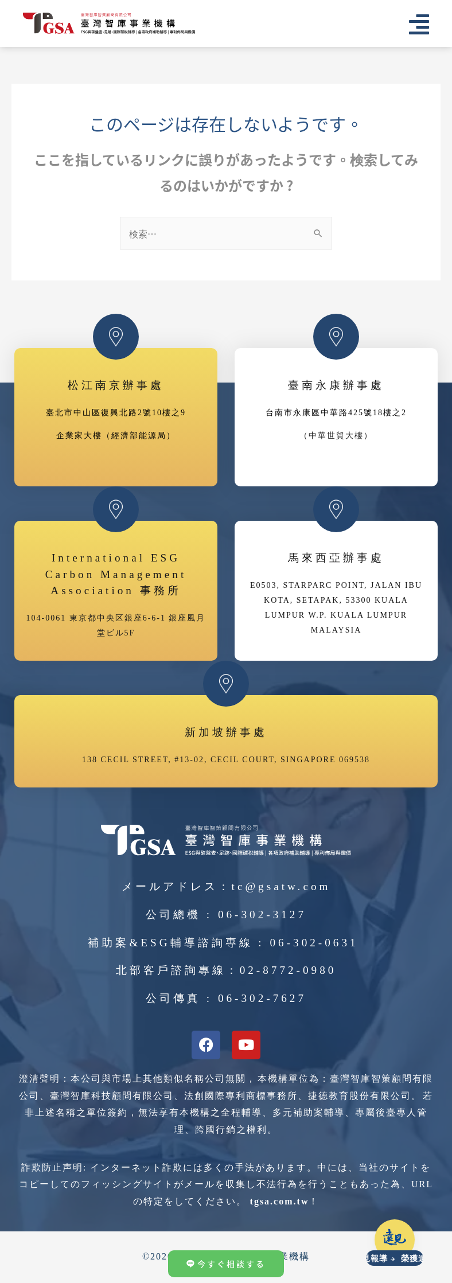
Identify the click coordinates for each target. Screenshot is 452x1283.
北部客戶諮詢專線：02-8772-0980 (226, 971)
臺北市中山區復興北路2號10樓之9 (116, 413)
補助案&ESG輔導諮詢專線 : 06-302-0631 (223, 943)
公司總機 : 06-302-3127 (226, 915)
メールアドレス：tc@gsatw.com (226, 887)
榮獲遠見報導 (366, 1259)
